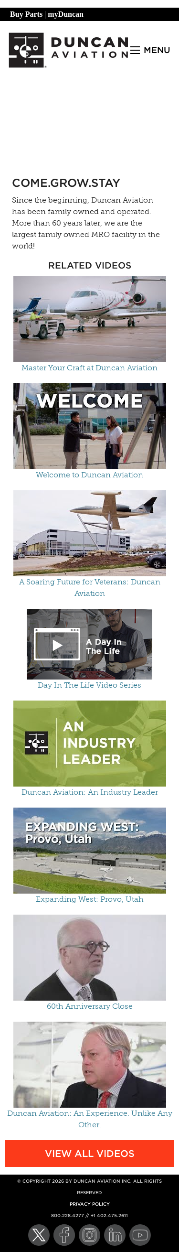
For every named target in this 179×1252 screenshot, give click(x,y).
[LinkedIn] (115, 1235)
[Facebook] (64, 1235)
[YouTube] (140, 1235)
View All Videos (90, 1153)
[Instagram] (89, 1235)
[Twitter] (39, 1235)
